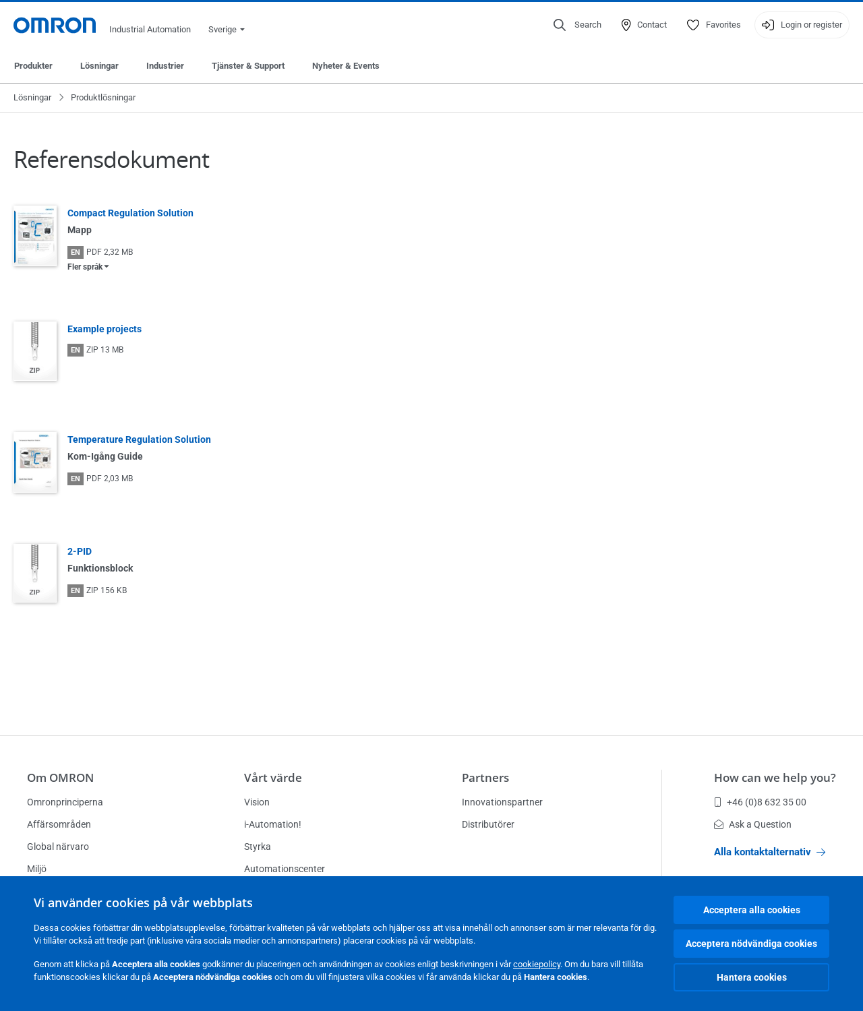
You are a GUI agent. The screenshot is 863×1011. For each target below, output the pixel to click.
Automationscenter (284, 868)
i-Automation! (272, 824)
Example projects (104, 329)
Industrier (165, 66)
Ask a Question (753, 824)
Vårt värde (273, 777)
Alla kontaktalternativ (769, 852)
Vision (257, 802)
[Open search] (577, 25)
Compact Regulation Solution (130, 213)
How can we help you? (775, 777)
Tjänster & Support (248, 66)
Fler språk (84, 267)
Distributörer (488, 824)
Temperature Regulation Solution (139, 439)
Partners (485, 777)
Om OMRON (60, 777)
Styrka (257, 846)
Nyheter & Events (346, 66)
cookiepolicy (536, 964)
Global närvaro (58, 846)
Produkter (33, 66)
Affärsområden (59, 824)
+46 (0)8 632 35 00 (760, 802)
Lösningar (99, 66)
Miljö (37, 868)
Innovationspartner (502, 802)
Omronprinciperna (65, 802)
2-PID (79, 551)
